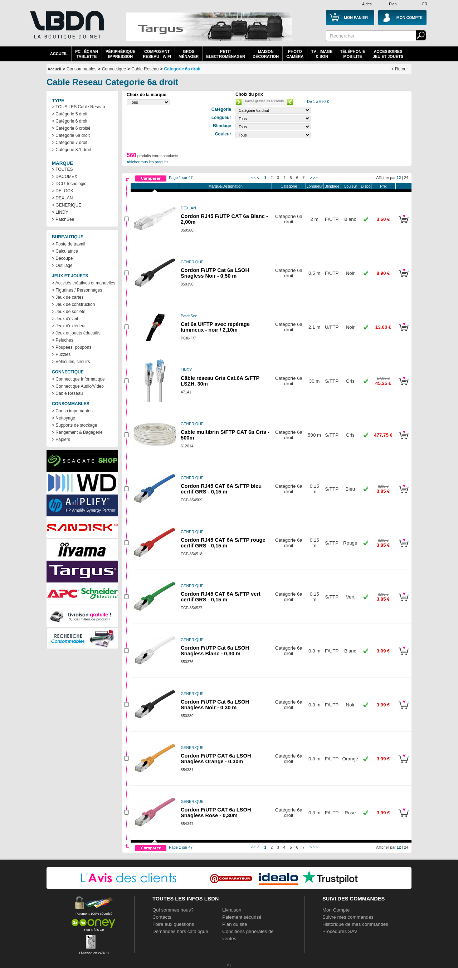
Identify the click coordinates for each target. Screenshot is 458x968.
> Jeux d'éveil (65, 318)
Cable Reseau (145, 68)
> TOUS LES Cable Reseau (78, 106)
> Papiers (61, 439)
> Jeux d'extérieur (69, 325)
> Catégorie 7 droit (69, 142)
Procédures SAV (339, 931)
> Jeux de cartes (67, 297)
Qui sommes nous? (173, 910)
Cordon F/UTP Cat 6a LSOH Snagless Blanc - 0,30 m (215, 650)
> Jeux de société (69, 311)
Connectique (114, 68)
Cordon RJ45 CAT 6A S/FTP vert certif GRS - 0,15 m (220, 596)
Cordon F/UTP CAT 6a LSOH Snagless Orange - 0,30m (216, 758)
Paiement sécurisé (242, 917)
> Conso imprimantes (72, 410)
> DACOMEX (64, 176)
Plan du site (234, 924)
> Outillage (62, 265)
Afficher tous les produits (148, 162)
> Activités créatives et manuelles (83, 283)
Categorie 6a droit (182, 68)
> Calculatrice (65, 251)
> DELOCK (62, 190)
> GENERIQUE (66, 205)
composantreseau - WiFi (157, 54)
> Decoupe (62, 258)
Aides (367, 4)
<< (253, 177)
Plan (392, 4)
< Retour (399, 68)
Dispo (365, 186)
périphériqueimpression (120, 54)
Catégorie (289, 186)
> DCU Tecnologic (69, 183)
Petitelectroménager (225, 54)
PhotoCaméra (294, 54)
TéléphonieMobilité (352, 54)
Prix (383, 186)
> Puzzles (61, 354)
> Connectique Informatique (78, 379)
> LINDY (60, 212)
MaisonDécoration (266, 54)
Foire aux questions (173, 924)
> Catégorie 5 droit (69, 113)
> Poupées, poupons (71, 347)
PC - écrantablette (86, 54)
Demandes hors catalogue (180, 931)
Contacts (161, 917)
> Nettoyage (63, 418)
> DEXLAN (62, 197)
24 (406, 177)
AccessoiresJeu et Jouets (388, 54)
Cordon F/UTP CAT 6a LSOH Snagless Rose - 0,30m (216, 812)
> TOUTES (62, 169)
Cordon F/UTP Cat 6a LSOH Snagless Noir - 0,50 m (215, 273)
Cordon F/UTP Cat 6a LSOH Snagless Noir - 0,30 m (215, 704)
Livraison (231, 910)
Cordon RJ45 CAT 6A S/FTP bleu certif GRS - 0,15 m (221, 489)
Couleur (350, 186)
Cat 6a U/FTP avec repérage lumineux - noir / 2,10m (215, 327)
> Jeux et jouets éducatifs (76, 333)
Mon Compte (336, 910)
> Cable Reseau (67, 393)
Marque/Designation (225, 186)
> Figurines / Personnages (77, 290)
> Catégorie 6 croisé (71, 128)
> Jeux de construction (73, 304)
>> (315, 177)
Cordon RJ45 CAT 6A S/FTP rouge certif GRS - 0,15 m (223, 542)
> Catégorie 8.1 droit (71, 149)
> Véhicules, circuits (71, 361)
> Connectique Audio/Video (78, 386)
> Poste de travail (68, 244)
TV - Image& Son (321, 54)
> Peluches (62, 340)
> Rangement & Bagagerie (77, 432)
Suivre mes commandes (348, 917)
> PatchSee (63, 219)
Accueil (59, 53)
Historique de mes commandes (355, 924)
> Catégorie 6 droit (69, 121)
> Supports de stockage (74, 425)
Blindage (332, 186)
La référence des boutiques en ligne (66, 29)
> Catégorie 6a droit (71, 135)
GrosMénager (189, 54)
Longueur (315, 186)
